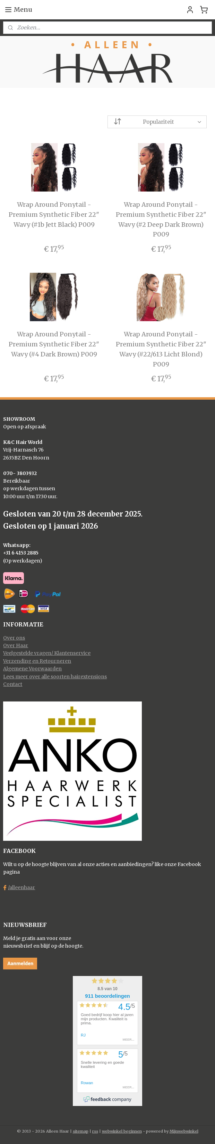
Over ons (14, 638)
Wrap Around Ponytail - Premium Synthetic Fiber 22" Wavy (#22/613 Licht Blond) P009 (161, 349)
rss (95, 1131)
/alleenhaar (21, 887)
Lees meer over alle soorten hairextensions (55, 676)
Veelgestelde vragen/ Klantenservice (47, 653)
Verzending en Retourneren (37, 661)
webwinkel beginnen (122, 1131)
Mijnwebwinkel (184, 1131)
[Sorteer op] (157, 122)
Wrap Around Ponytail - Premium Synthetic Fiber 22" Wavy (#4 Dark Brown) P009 (54, 344)
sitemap (80, 1131)
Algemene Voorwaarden (32, 669)
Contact (12, 684)
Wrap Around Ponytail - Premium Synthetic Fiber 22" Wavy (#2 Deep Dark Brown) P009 (161, 219)
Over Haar (15, 645)
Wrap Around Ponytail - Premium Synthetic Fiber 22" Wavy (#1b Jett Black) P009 (54, 215)
